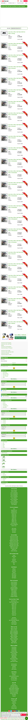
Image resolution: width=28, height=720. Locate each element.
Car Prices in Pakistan (17, 712)
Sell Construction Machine (14, 620)
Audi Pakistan (14, 592)
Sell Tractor (14, 573)
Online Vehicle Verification (14, 688)
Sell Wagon (14, 577)
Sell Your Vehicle (20, 338)
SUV (14, 557)
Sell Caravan (14, 669)
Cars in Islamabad (14, 492)
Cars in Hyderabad (14, 501)
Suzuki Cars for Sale (14, 536)
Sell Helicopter (14, 665)
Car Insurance (14, 680)
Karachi (4, 403)
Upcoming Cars (14, 600)
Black (4, 444)
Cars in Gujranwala (14, 499)
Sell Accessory (14, 677)
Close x (26, 716)
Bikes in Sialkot (14, 637)
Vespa (21, 719)
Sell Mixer (14, 532)
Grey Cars (14, 609)
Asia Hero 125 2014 (5, 353)
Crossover (14, 559)
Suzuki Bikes (14, 649)
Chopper (3, 467)
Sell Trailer (14, 576)
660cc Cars (14, 519)
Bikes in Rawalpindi (14, 632)
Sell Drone (14, 667)
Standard (3, 458)
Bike (19, 335)
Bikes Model (4, 394)
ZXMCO (15, 719)
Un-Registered (5, 405)
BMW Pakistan (14, 589)
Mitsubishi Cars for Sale (14, 543)
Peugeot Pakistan (14, 596)
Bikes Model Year (5, 411)
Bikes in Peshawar (14, 636)
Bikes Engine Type (6, 418)
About (14, 704)
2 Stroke (4, 421)
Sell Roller (14, 617)
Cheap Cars (14, 516)
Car (16, 335)
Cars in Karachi (14, 490)
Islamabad (5, 407)
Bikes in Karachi (14, 628)
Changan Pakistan (14, 588)
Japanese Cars (14, 510)
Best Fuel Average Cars (14, 602)
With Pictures (4, 452)
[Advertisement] (14, 17)
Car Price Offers (14, 678)
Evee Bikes (14, 660)
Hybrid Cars (14, 514)
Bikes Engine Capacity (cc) (7, 432)
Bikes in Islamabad (14, 631)
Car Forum (14, 684)
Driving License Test (14, 693)
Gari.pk (5, 1)
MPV (14, 563)
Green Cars (14, 613)
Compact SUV (14, 561)
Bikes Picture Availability (7, 451)
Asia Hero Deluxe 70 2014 (6, 354)
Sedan (14, 555)
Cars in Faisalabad (14, 496)
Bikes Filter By (5, 357)
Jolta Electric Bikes (14, 661)
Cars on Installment (14, 524)
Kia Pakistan (14, 586)
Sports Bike (4, 461)
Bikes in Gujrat (14, 640)
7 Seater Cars (14, 603)
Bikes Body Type (5, 454)
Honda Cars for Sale (14, 539)
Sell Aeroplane (14, 664)
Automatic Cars (14, 512)
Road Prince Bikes (14, 652)
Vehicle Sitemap (14, 550)
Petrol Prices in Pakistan (14, 689)
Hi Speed (12, 719)
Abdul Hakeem (5, 373)
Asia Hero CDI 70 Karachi (6, 342)
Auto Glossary (14, 700)
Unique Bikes (13, 653)
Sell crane (14, 530)
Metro (24, 719)
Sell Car (14, 568)
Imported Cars (14, 511)
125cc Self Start (6, 396)
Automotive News (14, 685)
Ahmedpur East (5, 374)
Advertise (14, 705)
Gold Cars (14, 615)
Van (14, 564)
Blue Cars (14, 611)
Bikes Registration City (6, 400)
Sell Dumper (14, 529)
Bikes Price (4, 381)
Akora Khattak (5, 376)
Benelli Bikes (14, 657)
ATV (2, 464)
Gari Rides (14, 694)
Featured (3, 483)
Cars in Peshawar (14, 495)
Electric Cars (14, 525)
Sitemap (14, 701)
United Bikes (14, 648)
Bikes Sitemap (14, 642)
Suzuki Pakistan (14, 582)
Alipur (4, 377)
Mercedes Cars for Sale (13, 545)
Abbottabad (5, 372)
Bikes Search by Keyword (7, 364)
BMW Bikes (14, 656)
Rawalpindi (5, 404)
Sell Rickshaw (14, 622)
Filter (26, 718)
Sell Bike (14, 674)
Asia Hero (4, 390)
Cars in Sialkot (14, 500)
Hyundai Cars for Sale (14, 544)
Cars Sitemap (14, 504)
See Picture (5, 441)
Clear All (13, 362)
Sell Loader (14, 528)
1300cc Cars (14, 521)
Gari (22, 712)
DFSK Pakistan (14, 595)
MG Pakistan (14, 591)
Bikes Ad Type (5, 482)
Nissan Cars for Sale (14, 541)
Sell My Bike (14, 641)
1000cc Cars (14, 520)
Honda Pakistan (14, 583)
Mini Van (14, 560)
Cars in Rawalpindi (14, 494)
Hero (18, 719)
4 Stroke (4, 420)
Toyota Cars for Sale (14, 537)
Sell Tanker (14, 621)
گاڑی (24, 712)
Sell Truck (14, 571)
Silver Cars (14, 607)
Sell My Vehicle (14, 503)
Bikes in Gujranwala (14, 638)
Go (14, 368)
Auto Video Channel (14, 687)
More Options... (14, 378)
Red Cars (14, 612)
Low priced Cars (14, 523)
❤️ (18, 1)
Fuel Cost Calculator (14, 692)
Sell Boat (14, 666)
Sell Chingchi (14, 624)
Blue (3, 445)
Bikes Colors (4, 440)
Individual (4, 478)
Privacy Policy (14, 708)
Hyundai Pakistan (14, 587)
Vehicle (24, 335)
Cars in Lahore (14, 491)
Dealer (4, 480)
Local (4, 473)
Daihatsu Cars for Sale (14, 540)
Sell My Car (14, 549)
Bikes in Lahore (14, 629)
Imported (4, 474)
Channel (24, 715)
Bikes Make (4, 388)
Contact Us (14, 703)
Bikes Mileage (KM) (6, 425)
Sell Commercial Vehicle (14, 676)
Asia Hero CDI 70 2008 (5, 350)
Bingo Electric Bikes (14, 658)
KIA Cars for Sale (14, 548)
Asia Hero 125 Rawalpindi (6, 346)
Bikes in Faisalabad (14, 633)
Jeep (14, 508)
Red (3, 443)
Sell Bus (14, 572)
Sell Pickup (14, 575)
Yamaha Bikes (14, 651)
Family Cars (14, 515)
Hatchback (14, 556)
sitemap (13, 696)
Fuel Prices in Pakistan (14, 690)
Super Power (7, 719)
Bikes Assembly (5, 471)
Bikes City (4, 370)
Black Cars (14, 608)
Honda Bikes (14, 647)
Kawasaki (3, 719)
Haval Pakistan (14, 593)
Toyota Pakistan (14, 584)
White (4, 447)
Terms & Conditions (4, 713)
